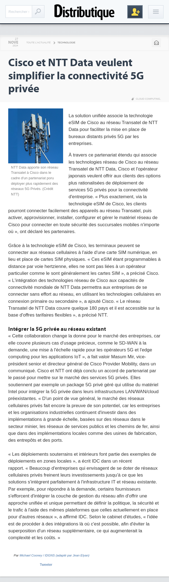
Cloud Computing (148, 98)
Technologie (66, 42)
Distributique (84, 12)
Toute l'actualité (38, 42)
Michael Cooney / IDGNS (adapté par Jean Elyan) (54, 555)
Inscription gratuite (135, 11)
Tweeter (46, 565)
